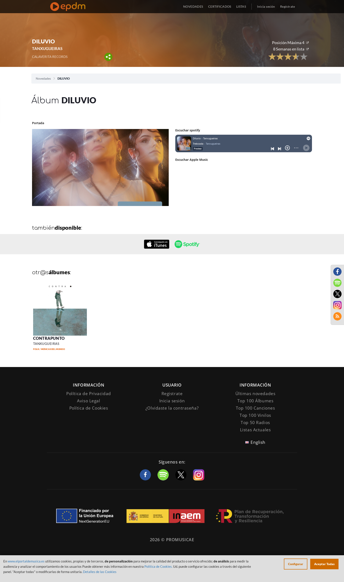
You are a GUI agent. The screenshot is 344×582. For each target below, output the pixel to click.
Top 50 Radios (255, 422)
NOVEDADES (193, 6)
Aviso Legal (88, 401)
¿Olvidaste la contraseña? (172, 408)
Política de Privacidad (88, 393)
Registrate (172, 393)
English (258, 442)
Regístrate (287, 6)
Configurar (295, 564)
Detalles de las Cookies (99, 572)
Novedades (43, 78)
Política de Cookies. (158, 566)
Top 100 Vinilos (255, 415)
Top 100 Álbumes (255, 401)
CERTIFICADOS (219, 6)
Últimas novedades (255, 393)
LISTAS (241, 6)
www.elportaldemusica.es (26, 561)
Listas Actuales (255, 430)
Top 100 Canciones (255, 408)
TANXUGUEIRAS (47, 48)
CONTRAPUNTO (49, 338)
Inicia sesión (266, 6)
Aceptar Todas (324, 564)
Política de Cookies (88, 408)
